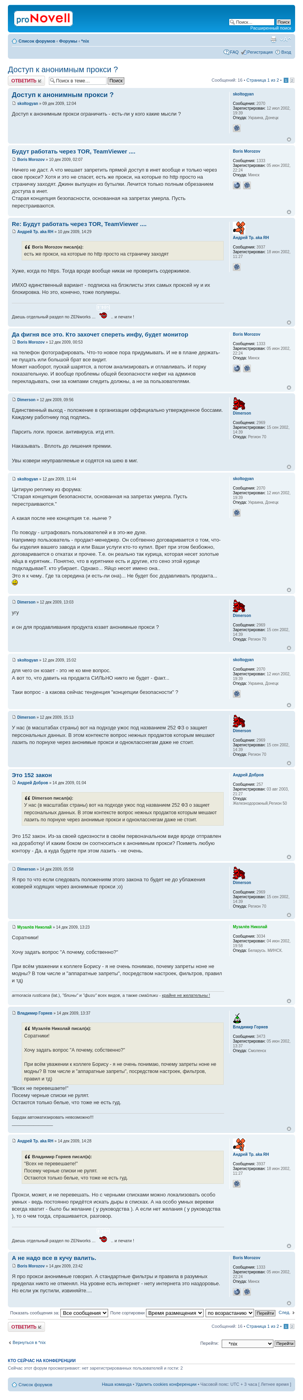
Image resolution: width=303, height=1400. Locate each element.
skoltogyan (27, 103)
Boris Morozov (31, 159)
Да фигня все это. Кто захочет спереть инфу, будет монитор (100, 334)
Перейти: (209, 1343)
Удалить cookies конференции (166, 1384)
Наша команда (116, 1384)
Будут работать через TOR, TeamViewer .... (73, 151)
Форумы (68, 41)
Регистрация (260, 52)
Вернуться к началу (289, 139)
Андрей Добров (32, 783)
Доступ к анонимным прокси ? (63, 69)
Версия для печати (273, 39)
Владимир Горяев (34, 1013)
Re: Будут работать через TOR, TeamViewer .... (79, 224)
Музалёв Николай (34, 927)
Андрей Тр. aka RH (35, 232)
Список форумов (37, 41)
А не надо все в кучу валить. (54, 1257)
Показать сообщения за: (59, 1312)
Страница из (263, 80)
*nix (85, 41)
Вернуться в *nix (29, 1342)
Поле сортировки (156, 1312)
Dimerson (26, 400)
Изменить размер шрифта (285, 39)
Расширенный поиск (270, 28)
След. (284, 1312)
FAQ (234, 52)
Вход (286, 52)
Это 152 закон (32, 775)
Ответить (26, 81)
